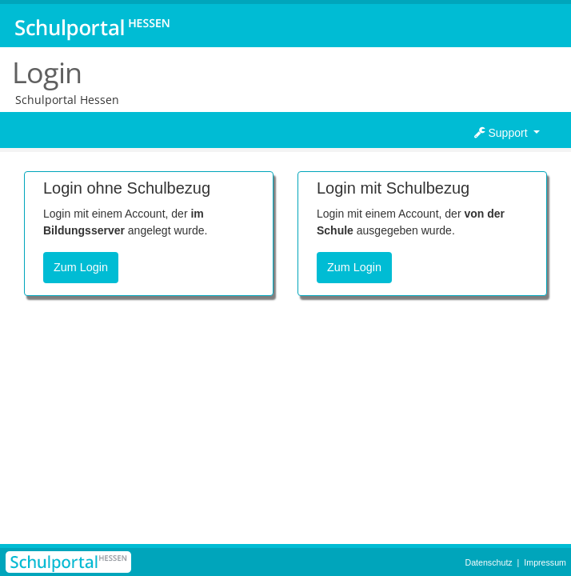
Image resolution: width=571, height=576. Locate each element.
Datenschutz (488, 562)
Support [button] (502, 132)
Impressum (545, 562)
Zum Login (81, 267)
